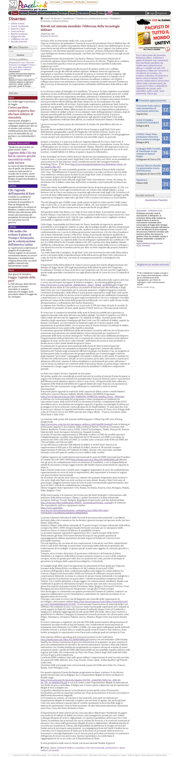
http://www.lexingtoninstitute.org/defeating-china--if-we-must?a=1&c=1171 (84, 165)
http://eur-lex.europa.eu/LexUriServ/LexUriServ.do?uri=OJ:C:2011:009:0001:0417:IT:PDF (84, 602)
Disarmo (17, 18)
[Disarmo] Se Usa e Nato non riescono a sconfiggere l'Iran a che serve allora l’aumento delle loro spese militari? (22, 66)
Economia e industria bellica (54, 21)
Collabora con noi (19, 39)
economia (79, 747)
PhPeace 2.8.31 (81, 755)
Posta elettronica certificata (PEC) (154, 755)
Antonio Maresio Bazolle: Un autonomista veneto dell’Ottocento (148, 168)
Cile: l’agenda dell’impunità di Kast (21, 191)
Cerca (116, 13)
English (108, 13)
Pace (15, 13)
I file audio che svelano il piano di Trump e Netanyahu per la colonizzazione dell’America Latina (21, 237)
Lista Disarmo (20, 47)
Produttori (115, 18)
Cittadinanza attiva (47, 13)
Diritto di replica (134, 755)
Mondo (32, 13)
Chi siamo (55, 2)
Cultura (23, 13)
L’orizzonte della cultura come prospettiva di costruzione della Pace (148, 108)
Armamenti (68, 18)
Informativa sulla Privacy (98, 755)
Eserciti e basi (18, 28)
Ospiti (73, 13)
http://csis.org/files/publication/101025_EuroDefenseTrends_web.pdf (77, 502)
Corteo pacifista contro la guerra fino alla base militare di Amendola (21, 112)
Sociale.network (19, 41)
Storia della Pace (19, 143)
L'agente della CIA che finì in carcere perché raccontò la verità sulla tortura (22, 157)
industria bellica (65, 747)
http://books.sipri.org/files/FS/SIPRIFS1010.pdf (65, 639)
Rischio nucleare (19, 33)
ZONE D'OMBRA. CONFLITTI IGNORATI (147, 121)
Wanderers (141, 180)
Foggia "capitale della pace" (21, 278)
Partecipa (80, 2)
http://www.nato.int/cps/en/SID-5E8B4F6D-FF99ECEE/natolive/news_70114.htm (82, 396)
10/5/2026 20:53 (155, 211)
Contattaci (68, 2)
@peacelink (141, 211)
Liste (93, 13)
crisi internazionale (95, 747)
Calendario (83, 13)
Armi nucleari (18, 31)
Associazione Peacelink (156, 200)
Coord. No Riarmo (20, 26)
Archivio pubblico (18, 59)
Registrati (162, 13)
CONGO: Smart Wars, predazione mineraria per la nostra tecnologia (148, 137)
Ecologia (63, 13)
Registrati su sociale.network (153, 264)
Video (101, 13)
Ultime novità (17, 23)
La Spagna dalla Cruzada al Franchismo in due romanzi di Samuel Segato (148, 152)
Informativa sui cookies (117, 755)
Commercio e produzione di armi (92, 18)
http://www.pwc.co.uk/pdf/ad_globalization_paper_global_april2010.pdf (78, 284)
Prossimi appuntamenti (152, 100)
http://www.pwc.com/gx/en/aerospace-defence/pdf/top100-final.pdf (77, 424)
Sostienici (92, 2)
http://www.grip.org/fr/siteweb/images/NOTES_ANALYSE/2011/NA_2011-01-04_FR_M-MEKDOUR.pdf (81, 681)
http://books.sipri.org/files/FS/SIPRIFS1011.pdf (95, 459)
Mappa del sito (18, 36)
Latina (12, 186)
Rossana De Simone (49, 36)
